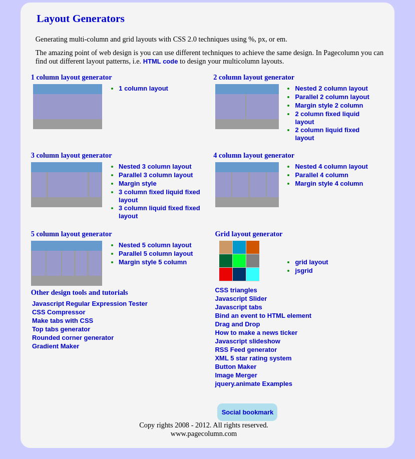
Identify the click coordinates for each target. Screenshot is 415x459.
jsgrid (303, 270)
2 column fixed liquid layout (327, 118)
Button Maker (235, 366)
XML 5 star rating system (253, 358)
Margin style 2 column (329, 105)
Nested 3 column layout (155, 166)
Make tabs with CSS (62, 320)
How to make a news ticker (256, 332)
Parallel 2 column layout (332, 97)
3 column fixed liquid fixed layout (159, 196)
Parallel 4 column (321, 175)
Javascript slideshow (247, 341)
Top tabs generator (61, 329)
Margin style (138, 183)
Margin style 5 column (153, 262)
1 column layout (143, 88)
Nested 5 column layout (155, 245)
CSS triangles (236, 290)
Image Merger (236, 375)
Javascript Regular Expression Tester (90, 303)
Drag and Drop (237, 324)
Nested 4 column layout (331, 166)
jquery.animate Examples (253, 383)
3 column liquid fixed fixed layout (159, 212)
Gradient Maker (55, 346)
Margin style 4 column (329, 183)
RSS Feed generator (246, 349)
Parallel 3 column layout (156, 175)
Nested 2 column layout (331, 88)
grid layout (311, 262)
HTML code (160, 61)
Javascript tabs (238, 307)
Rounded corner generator (73, 337)
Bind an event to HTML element (263, 315)
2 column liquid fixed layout (327, 134)
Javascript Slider (241, 298)
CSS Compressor (59, 312)
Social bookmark (248, 412)
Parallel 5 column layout (156, 253)
